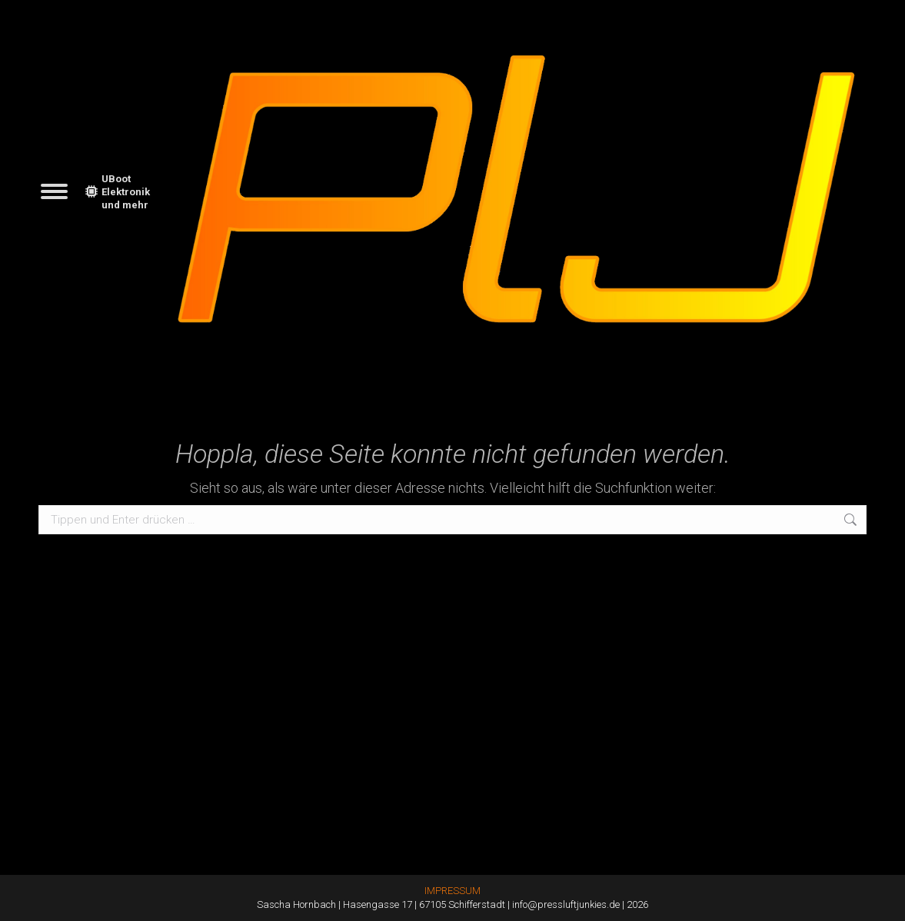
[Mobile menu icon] (54, 191)
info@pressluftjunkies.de (566, 904)
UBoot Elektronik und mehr (117, 192)
